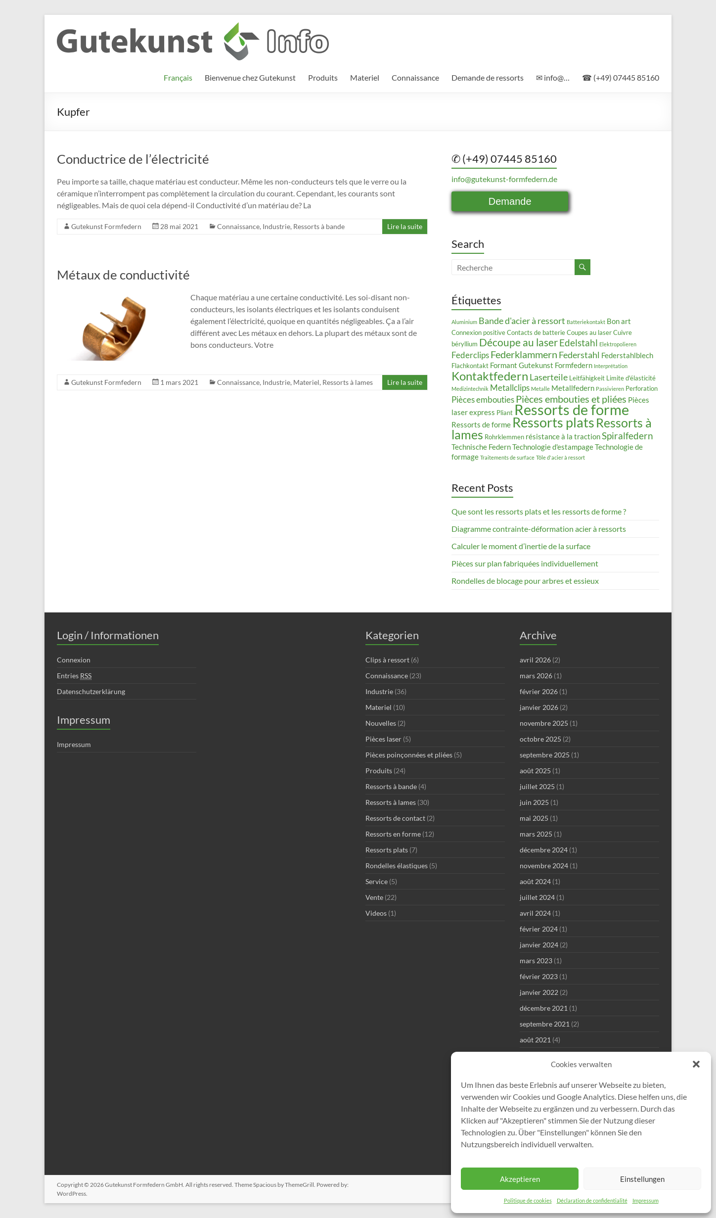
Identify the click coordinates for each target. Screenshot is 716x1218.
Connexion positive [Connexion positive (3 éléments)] (478, 332)
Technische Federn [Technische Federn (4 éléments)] (481, 446)
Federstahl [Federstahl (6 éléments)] (579, 354)
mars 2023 (536, 960)
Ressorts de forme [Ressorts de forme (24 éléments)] (571, 409)
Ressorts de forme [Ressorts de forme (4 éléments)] (481, 424)
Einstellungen (642, 1178)
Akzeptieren (520, 1178)
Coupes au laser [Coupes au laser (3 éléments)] (589, 332)
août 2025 (535, 770)
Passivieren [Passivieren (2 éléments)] (610, 388)
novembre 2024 (544, 865)
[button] (696, 1064)
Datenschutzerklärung (91, 691)
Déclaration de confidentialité (592, 1200)
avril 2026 (535, 660)
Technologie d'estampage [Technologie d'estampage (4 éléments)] (552, 446)
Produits (323, 77)
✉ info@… (553, 77)
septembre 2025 (545, 754)
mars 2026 (536, 675)
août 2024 (535, 881)
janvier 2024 (539, 944)
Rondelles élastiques (396, 865)
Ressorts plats (386, 849)
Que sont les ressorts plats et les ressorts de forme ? (538, 511)
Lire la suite (404, 226)
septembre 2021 (545, 1024)
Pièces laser (383, 739)
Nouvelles (380, 723)
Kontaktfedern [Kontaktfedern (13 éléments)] (489, 376)
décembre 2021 (544, 1008)
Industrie (276, 226)
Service (376, 881)
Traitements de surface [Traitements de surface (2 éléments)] (507, 457)
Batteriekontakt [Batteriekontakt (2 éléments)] (586, 322)
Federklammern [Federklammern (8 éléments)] (524, 354)
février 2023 (539, 976)
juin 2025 (534, 802)
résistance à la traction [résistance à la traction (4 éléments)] (563, 436)
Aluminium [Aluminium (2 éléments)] (464, 322)
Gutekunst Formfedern (106, 226)
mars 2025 (536, 834)
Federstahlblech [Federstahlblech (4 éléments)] (627, 355)
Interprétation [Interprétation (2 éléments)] (610, 366)
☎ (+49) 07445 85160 (620, 77)
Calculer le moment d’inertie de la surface (520, 546)
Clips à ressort (387, 660)
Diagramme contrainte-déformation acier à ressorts (538, 528)
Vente (374, 897)
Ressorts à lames (347, 382)
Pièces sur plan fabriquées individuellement (524, 563)
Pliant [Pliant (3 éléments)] (504, 413)
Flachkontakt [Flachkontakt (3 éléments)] (470, 366)
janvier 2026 (539, 707)
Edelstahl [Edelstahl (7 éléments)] (578, 342)
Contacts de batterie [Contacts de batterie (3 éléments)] (536, 332)
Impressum (645, 1200)
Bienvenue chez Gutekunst (250, 77)
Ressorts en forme (393, 834)
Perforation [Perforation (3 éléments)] (642, 388)
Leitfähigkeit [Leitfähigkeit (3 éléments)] (587, 378)
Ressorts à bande (319, 226)
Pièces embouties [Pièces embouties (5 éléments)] (482, 399)
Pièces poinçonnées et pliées (408, 754)
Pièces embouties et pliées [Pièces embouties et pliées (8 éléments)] (571, 399)
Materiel (364, 77)
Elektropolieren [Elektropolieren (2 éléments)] (617, 344)
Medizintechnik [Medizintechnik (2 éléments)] (470, 388)
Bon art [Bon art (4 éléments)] (619, 321)
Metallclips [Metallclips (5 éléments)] (510, 387)
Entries (74, 675)
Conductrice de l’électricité (133, 159)
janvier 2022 (539, 992)
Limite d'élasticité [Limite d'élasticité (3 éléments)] (631, 378)
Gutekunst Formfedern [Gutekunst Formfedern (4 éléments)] (555, 365)
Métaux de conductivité (123, 274)
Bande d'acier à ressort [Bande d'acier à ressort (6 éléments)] (522, 320)
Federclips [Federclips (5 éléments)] (470, 355)
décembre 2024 (544, 849)
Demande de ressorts (487, 77)
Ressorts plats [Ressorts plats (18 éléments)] (553, 422)
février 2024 (539, 929)
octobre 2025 (540, 739)
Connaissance (415, 77)
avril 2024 (535, 913)
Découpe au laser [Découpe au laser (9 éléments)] (518, 342)
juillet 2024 (537, 897)
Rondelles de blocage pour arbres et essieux (525, 580)
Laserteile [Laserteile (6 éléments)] (549, 377)
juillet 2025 (537, 786)
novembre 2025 (544, 723)
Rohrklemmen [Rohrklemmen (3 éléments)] (504, 437)
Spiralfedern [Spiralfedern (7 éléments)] (627, 435)
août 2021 (535, 1039)
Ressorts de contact (395, 818)
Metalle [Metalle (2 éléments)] (540, 388)
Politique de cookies (528, 1200)
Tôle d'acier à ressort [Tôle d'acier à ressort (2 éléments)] (560, 457)
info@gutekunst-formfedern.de (504, 179)
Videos (376, 913)
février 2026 (539, 691)
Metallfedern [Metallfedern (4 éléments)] (572, 387)
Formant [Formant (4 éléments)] (503, 365)
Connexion (73, 660)
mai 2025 (534, 818)
